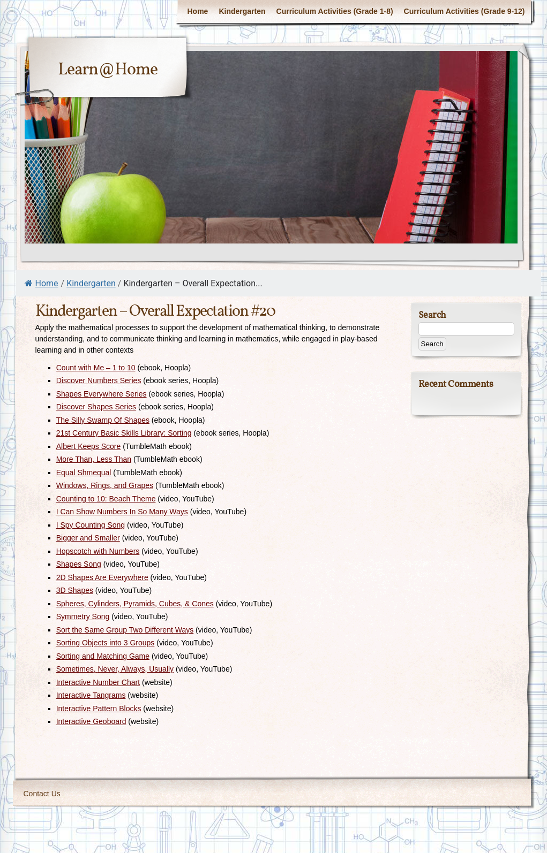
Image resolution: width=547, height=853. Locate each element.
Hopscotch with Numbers (98, 551)
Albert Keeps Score (88, 446)
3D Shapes (74, 590)
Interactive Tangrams (91, 695)
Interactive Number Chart (98, 682)
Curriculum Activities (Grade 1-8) (334, 11)
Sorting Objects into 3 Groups (105, 642)
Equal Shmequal (83, 472)
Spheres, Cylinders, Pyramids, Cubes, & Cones (135, 603)
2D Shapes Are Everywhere (102, 577)
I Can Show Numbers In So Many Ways (122, 511)
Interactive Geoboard (91, 721)
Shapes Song (78, 564)
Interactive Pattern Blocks (98, 708)
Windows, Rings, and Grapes (104, 485)
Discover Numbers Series (98, 380)
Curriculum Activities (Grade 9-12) (464, 11)
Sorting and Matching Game (102, 656)
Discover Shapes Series (96, 406)
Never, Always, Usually (136, 669)
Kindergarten (242, 11)
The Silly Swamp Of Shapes (102, 420)
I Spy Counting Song (90, 525)
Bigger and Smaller (88, 538)
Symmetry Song (83, 616)
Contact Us (42, 793)
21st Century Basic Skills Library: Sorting (124, 433)
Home (197, 11)
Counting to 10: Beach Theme (106, 498)
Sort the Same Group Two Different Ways (125, 630)
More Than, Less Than (93, 459)
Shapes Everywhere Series (101, 394)
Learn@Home (108, 70)
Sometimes (75, 669)
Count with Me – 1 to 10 (96, 367)
